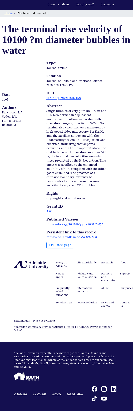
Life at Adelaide (87, 262)
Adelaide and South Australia (87, 275)
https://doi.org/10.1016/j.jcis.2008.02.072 (74, 224)
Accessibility (75, 393)
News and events (107, 304)
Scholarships (64, 302)
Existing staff (85, 4)
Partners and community (108, 277)
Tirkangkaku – (34, 320)
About (123, 262)
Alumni (105, 288)
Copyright (39, 393)
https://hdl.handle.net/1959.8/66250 (71, 237)
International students (85, 290)
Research (107, 262)
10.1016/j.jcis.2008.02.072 (63, 98)
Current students (59, 4)
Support (125, 273)
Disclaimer (20, 393)
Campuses (126, 288)
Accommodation (87, 302)
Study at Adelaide (61, 264)
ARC (49, 211)
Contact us (108, 4)
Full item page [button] (60, 245)
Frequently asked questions (63, 291)
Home (8, 13)
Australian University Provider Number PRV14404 (45, 326)
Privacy (56, 393)
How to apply (60, 275)
